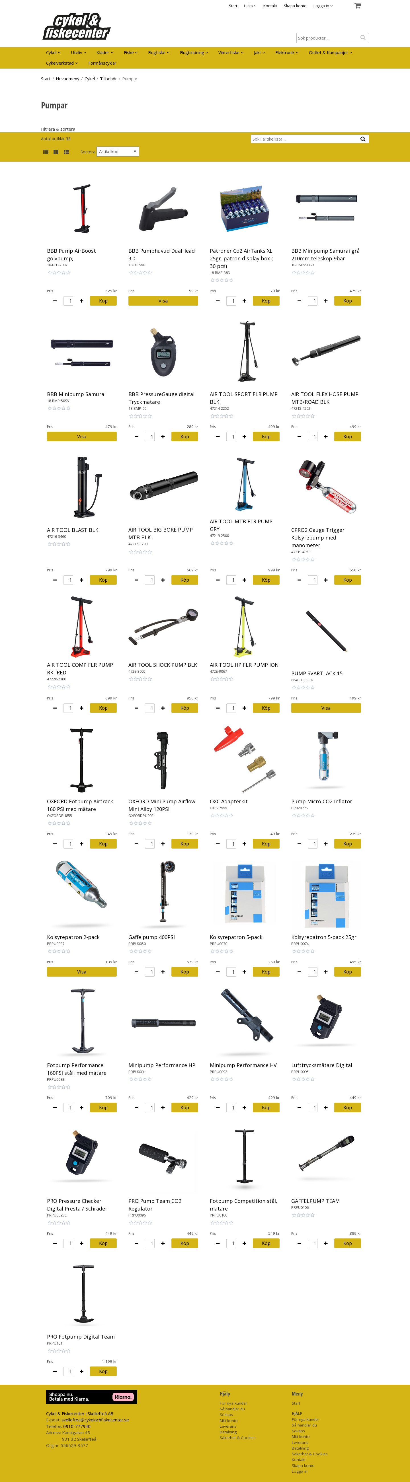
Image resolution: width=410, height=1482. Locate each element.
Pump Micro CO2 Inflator (321, 801)
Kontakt (270, 5)
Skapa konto (295, 5)
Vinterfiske (228, 52)
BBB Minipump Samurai (76, 394)
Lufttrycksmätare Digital (321, 1065)
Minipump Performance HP (161, 1065)
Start (233, 5)
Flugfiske (156, 52)
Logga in (300, 1471)
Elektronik (284, 52)
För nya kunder (233, 1403)
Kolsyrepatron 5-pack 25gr (323, 937)
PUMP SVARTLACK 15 (317, 673)
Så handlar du (232, 1408)
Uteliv (76, 52)
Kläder (103, 52)
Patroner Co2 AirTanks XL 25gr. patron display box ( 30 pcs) (241, 258)
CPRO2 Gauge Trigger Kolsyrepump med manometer (318, 537)
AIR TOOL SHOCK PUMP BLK (162, 664)
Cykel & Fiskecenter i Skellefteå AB (79, 1413)
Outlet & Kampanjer (328, 52)
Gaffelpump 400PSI (151, 937)
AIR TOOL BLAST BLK (72, 529)
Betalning (228, 1431)
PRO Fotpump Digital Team (81, 1336)
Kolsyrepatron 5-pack (236, 937)
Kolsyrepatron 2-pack (73, 937)
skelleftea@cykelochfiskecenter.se (95, 1420)
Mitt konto (229, 1420)
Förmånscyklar (102, 63)
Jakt (257, 52)
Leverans (228, 1426)
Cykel (51, 52)
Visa (163, 300)
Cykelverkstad (60, 63)
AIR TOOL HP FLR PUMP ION (244, 664)
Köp (103, 300)
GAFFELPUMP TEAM (315, 1200)
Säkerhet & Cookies (238, 1437)
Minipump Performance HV (243, 1065)
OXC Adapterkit (229, 801)
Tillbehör (108, 78)
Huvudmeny (67, 78)
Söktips (226, 1414)
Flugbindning (192, 52)
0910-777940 (77, 1426)
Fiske (129, 52)
